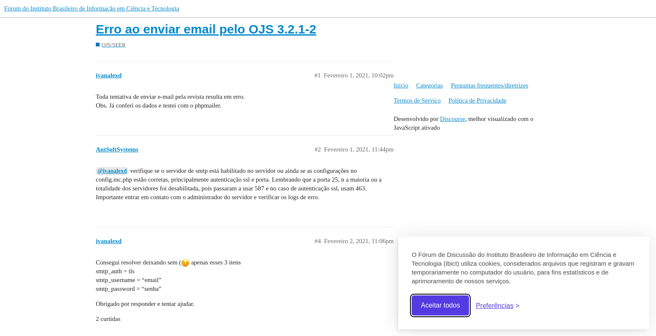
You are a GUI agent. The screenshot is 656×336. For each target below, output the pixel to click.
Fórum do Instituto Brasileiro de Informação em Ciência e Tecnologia (91, 8)
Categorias (429, 85)
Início (401, 85)
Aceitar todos (440, 305)
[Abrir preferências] (497, 305)
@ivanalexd (112, 171)
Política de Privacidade (477, 100)
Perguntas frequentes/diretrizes (489, 85)
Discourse (452, 118)
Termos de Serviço (417, 100)
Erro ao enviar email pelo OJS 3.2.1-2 (206, 29)
